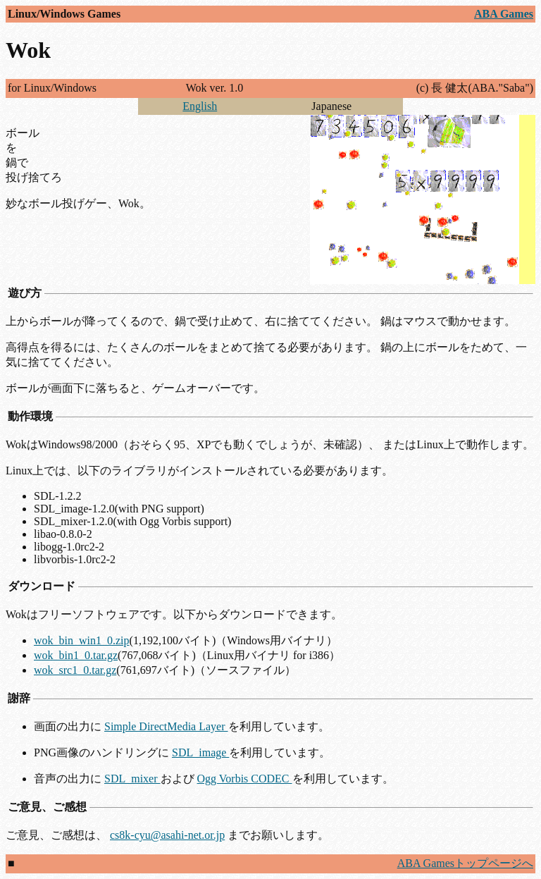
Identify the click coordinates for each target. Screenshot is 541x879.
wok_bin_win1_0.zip (82, 640)
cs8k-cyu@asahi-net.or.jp (167, 835)
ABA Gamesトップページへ (465, 863)
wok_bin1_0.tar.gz (76, 655)
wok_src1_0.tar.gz (75, 670)
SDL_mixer (132, 779)
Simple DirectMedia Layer (166, 726)
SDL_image (200, 752)
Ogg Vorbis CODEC (244, 779)
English (199, 106)
